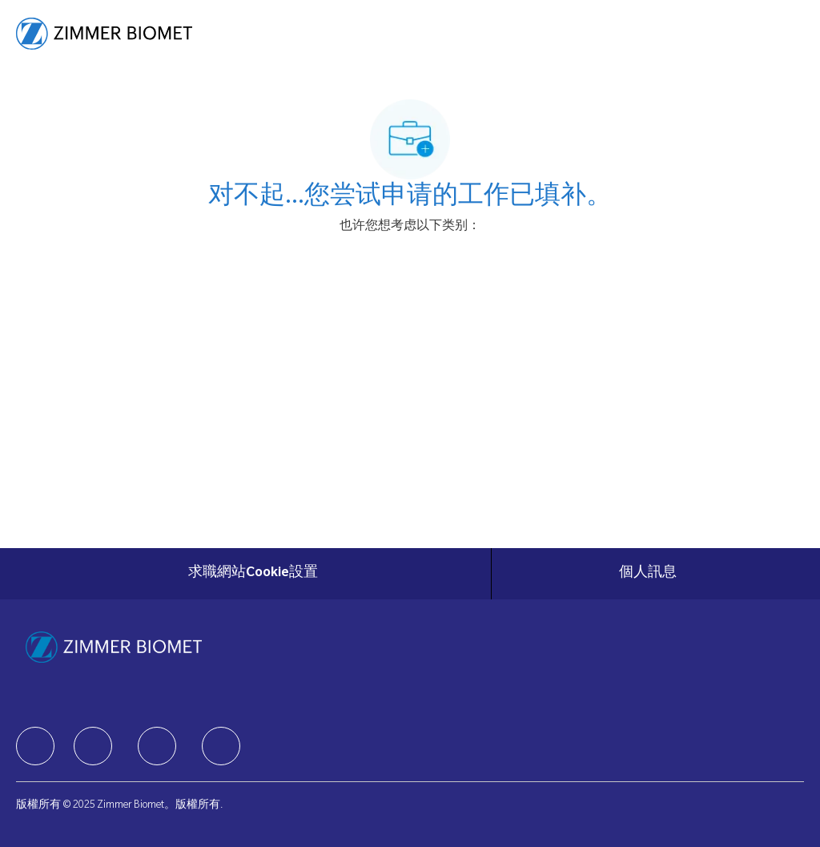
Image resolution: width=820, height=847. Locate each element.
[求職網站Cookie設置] (253, 573)
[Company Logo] (104, 34)
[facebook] (35, 746)
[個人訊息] (648, 573)
